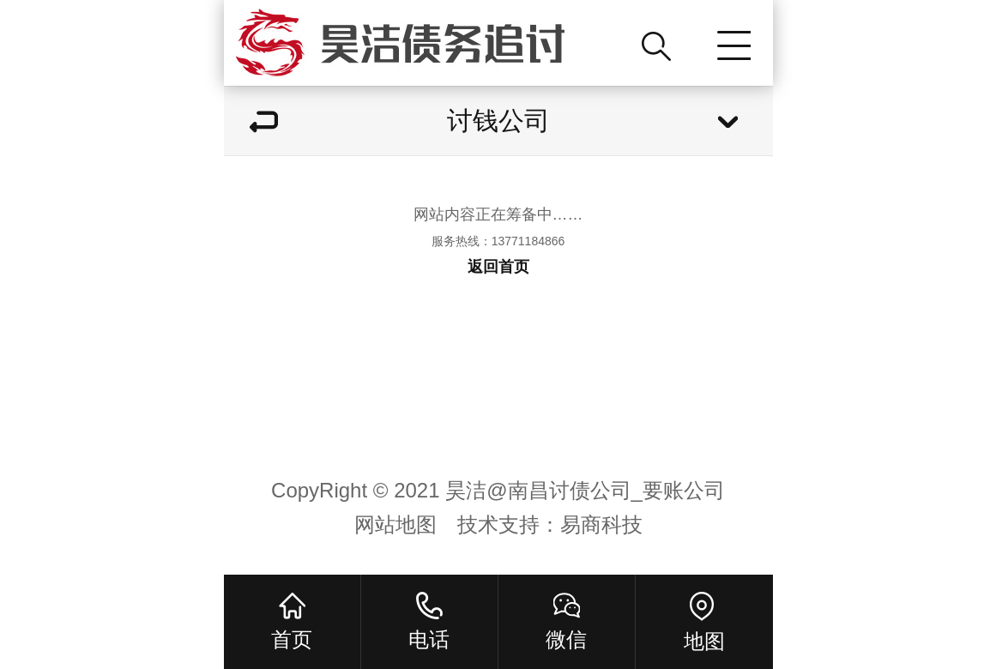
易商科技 (601, 524)
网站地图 (395, 524)
